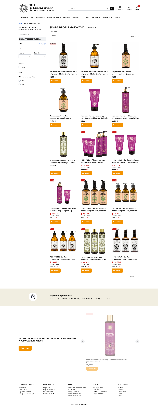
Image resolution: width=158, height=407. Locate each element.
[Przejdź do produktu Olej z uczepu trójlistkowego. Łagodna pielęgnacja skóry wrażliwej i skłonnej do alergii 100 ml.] (125, 56)
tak (23, 80)
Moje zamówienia (49, 390)
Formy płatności (73, 392)
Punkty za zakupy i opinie (27, 394)
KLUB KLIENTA (23, 390)
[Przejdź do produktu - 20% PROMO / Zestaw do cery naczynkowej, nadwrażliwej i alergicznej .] (94, 144)
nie (23, 84)
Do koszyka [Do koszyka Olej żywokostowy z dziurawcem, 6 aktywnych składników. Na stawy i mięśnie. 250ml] (86, 81)
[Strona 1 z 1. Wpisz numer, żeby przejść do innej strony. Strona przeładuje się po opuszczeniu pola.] (135, 37)
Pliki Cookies (97, 390)
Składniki (121, 390)
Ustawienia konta (49, 394)
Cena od (21, 53)
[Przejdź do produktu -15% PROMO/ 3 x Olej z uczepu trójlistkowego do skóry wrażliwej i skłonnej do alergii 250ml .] (125, 193)
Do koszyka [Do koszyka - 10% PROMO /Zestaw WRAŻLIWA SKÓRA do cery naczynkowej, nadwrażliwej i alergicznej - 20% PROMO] (55, 222)
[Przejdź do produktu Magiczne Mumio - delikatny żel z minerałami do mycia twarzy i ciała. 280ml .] (125, 100)
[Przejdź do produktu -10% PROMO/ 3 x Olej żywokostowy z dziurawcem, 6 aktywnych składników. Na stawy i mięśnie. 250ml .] (63, 241)
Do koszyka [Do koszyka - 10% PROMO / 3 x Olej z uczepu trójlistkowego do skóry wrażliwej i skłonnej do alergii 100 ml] (86, 222)
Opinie (120, 396)
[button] (112, 8)
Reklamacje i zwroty (74, 396)
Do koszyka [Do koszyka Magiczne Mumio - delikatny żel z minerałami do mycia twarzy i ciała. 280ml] (117, 125)
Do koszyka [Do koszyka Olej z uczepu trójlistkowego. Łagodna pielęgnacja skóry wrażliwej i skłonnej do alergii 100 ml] (117, 81)
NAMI (20, 23)
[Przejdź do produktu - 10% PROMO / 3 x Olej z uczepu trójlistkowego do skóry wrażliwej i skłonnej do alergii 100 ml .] (94, 193)
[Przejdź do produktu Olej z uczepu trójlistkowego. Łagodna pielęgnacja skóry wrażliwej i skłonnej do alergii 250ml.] (63, 100)
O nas (120, 394)
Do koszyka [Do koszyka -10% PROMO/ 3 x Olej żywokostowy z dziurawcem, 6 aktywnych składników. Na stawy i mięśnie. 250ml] (55, 270)
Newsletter (22, 387)
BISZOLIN (71, 390)
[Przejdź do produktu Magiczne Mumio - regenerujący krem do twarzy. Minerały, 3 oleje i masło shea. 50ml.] (94, 100)
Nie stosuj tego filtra (28, 77)
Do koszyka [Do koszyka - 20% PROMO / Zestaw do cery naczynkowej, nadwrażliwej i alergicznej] (86, 173)
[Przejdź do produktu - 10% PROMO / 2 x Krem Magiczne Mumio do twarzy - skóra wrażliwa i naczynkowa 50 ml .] (125, 144)
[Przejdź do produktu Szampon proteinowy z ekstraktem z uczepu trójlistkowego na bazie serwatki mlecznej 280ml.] (63, 144)
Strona (132, 36)
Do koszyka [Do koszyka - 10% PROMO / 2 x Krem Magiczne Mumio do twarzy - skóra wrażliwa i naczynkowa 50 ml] (117, 173)
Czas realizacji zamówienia (77, 387)
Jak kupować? (98, 387)
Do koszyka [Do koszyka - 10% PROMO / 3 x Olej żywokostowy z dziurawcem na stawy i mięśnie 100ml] (117, 270)
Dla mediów (122, 392)
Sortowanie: (53, 32)
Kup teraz (25, 348)
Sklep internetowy (78, 404)
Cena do (37, 53)
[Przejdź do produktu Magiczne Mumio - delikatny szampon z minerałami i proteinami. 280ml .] (110, 335)
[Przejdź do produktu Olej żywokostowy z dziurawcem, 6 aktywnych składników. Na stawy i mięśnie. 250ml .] (94, 56)
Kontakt (120, 387)
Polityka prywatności (100, 392)
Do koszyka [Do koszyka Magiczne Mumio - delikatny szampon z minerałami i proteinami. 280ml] (92, 368)
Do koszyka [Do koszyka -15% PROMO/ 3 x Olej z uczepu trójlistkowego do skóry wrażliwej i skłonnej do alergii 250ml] (117, 222)
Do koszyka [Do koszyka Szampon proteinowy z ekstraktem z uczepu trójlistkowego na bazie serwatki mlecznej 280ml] (55, 173)
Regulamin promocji (25, 392)
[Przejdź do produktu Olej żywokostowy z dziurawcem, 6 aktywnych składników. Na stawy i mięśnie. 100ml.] (63, 56)
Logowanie (46, 387)
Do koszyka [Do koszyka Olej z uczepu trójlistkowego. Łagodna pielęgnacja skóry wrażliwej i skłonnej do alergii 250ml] (55, 125)
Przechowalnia (48, 392)
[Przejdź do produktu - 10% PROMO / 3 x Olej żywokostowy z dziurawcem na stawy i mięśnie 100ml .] (125, 241)
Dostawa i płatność (74, 394)
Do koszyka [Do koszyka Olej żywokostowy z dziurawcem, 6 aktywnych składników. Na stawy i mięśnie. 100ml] (55, 81)
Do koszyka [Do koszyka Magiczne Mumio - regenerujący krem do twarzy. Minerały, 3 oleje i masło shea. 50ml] (86, 125)
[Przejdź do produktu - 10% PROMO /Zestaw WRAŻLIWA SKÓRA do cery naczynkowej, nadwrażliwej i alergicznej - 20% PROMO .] (63, 193)
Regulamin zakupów (99, 394)
